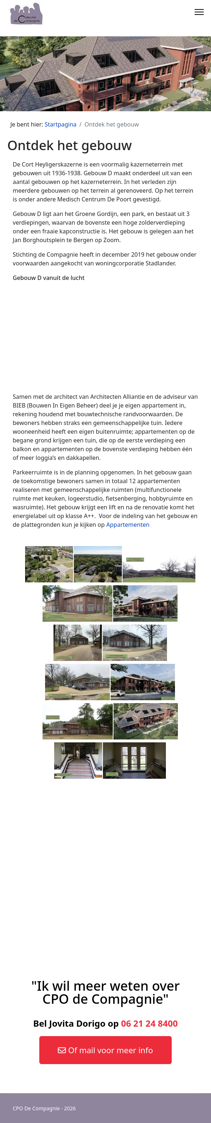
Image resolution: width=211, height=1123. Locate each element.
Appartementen (128, 525)
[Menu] (199, 11)
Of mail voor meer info (105, 1049)
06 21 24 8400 (149, 1023)
